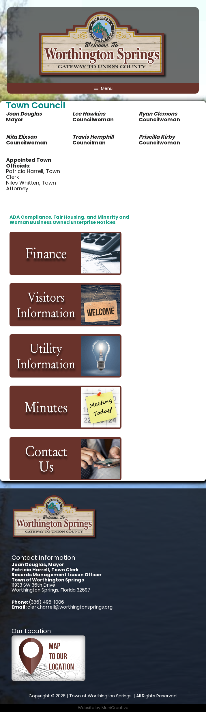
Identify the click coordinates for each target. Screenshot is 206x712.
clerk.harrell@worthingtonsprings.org (70, 607)
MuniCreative (115, 708)
